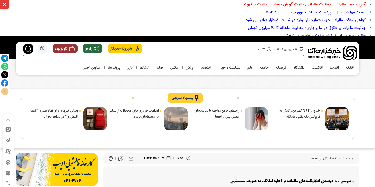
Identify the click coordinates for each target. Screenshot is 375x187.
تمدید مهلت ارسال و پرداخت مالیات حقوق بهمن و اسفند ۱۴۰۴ (316, 12)
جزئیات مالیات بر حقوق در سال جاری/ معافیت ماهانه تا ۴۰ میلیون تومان (307, 28)
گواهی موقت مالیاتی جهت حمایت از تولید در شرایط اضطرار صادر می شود (305, 20)
